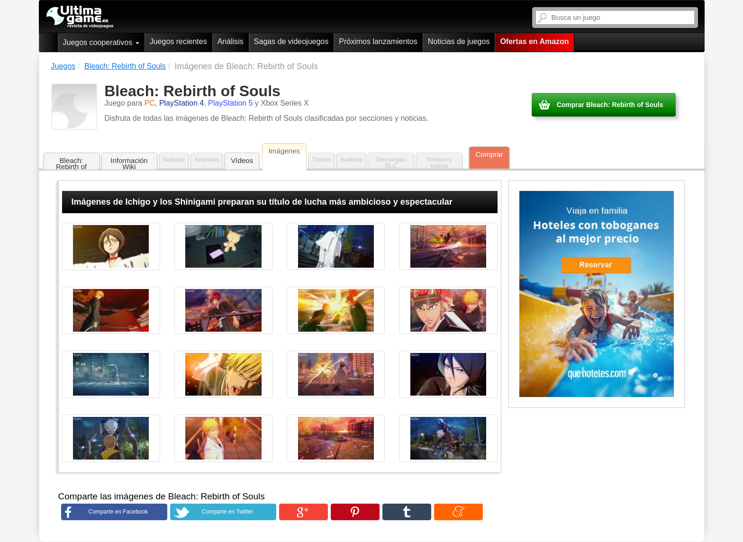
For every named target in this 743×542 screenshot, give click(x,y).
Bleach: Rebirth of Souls (71, 163)
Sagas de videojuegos (291, 41)
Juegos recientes (178, 41)
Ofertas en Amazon (534, 41)
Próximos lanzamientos (378, 41)
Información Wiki (128, 163)
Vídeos (242, 160)
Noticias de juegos (459, 41)
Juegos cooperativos (101, 42)
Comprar (489, 154)
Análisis (230, 41)
